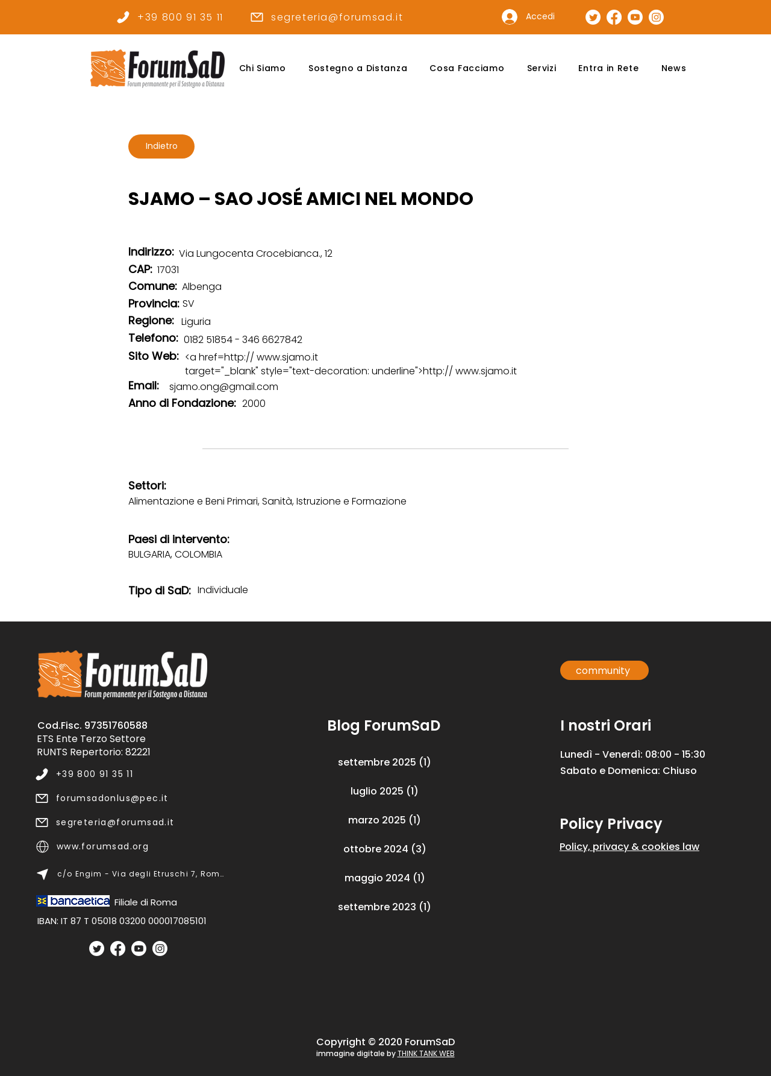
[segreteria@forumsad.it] (326, 17)
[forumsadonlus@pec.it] (129, 798)
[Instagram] (159, 948)
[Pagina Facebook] (614, 17)
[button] (262, 68)
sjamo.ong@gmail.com (223, 387)
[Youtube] (138, 948)
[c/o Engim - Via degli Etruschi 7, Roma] (130, 874)
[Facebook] (117, 948)
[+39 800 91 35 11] (169, 17)
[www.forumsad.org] (130, 846)
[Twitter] (96, 948)
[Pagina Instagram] (656, 17)
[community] (604, 670)
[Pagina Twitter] (593, 17)
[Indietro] (161, 146)
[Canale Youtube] (635, 17)
